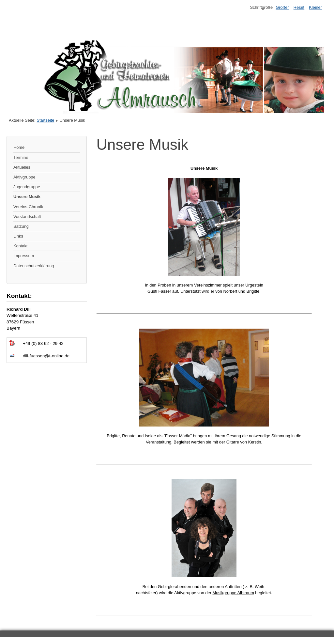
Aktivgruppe (24, 177)
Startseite (45, 120)
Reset (299, 7)
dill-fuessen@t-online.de (46, 355)
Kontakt (20, 245)
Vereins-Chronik (28, 206)
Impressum (23, 255)
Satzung (21, 226)
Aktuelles (21, 167)
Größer (282, 7)
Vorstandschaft (27, 216)
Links (18, 236)
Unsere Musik (26, 196)
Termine (20, 157)
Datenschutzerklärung (33, 265)
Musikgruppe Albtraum (233, 592)
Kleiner (315, 7)
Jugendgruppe (26, 186)
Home (18, 147)
